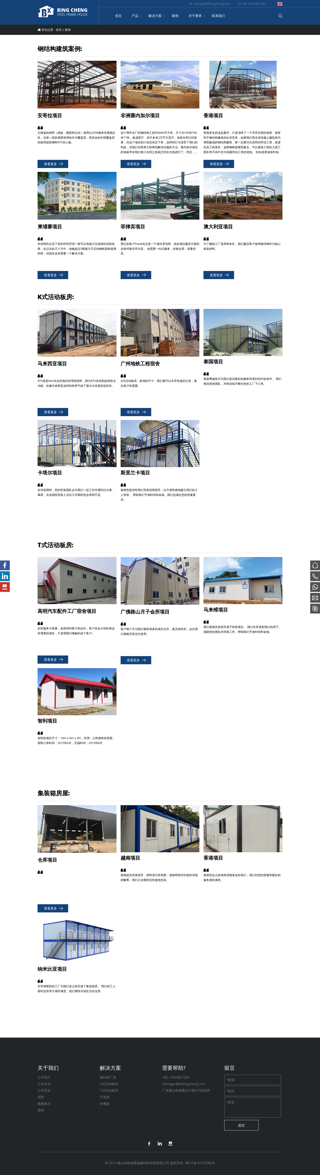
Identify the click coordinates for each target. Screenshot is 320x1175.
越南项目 (130, 858)
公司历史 (44, 1090)
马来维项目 (215, 610)
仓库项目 (47, 860)
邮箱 (230, 1080)
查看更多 (50, 164)
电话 (230, 1091)
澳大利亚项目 (218, 227)
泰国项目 (213, 362)
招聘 (41, 1097)
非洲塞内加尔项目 (140, 116)
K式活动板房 (109, 1084)
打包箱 (105, 1097)
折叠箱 (105, 1103)
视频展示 (44, 1103)
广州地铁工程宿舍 (140, 364)
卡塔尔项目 (50, 473)
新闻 (41, 1110)
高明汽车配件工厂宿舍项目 (67, 611)
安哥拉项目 (50, 116)
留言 (230, 1102)
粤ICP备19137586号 (200, 1163)
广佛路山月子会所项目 (145, 612)
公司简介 (44, 1077)
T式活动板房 (109, 1090)
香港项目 (213, 116)
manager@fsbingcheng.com (211, 4)
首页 (59, 29)
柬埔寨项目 (50, 227)
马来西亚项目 (52, 364)
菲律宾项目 (133, 227)
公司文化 (44, 1084)
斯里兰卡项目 (135, 473)
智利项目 (47, 721)
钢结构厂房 (108, 1077)
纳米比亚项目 (52, 969)
